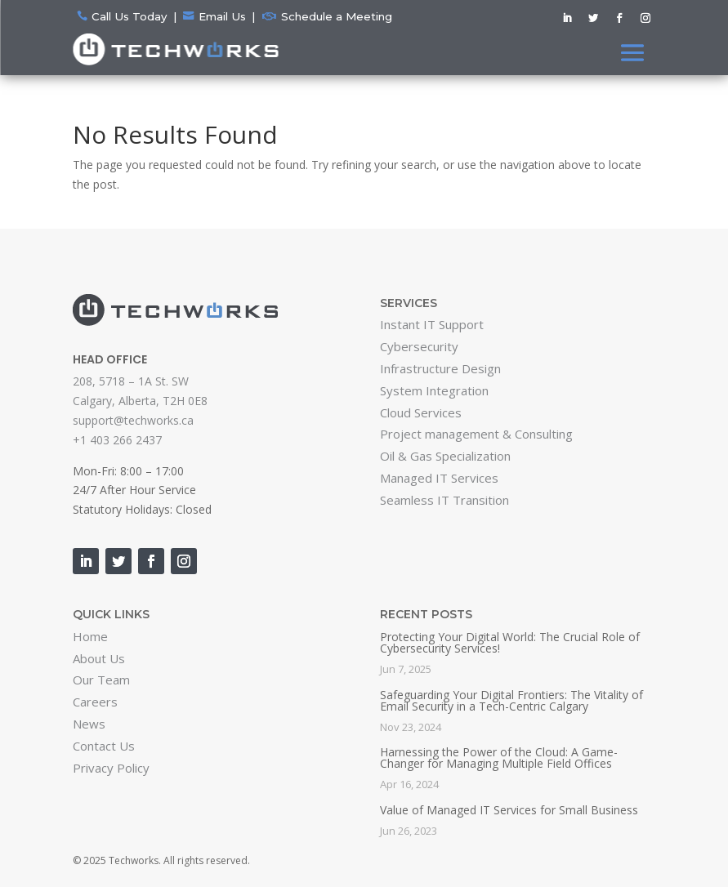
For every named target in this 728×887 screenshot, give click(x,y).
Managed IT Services (439, 478)
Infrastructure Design (440, 368)
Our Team (101, 679)
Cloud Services (421, 412)
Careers (95, 701)
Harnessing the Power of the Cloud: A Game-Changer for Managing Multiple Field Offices (499, 757)
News (89, 723)
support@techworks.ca (133, 420)
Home (90, 636)
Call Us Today (129, 16)
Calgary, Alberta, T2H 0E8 (140, 400)
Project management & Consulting (476, 434)
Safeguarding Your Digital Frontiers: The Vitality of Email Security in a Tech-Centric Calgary (511, 700)
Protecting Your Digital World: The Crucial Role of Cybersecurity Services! (510, 642)
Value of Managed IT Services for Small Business (509, 810)
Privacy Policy (111, 768)
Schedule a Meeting (336, 16)
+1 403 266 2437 (117, 440)
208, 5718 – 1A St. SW (131, 381)
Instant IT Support (432, 324)
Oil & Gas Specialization (445, 456)
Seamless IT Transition (444, 500)
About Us (99, 658)
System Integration (434, 390)
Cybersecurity (419, 346)
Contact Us (104, 746)
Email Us (222, 16)
